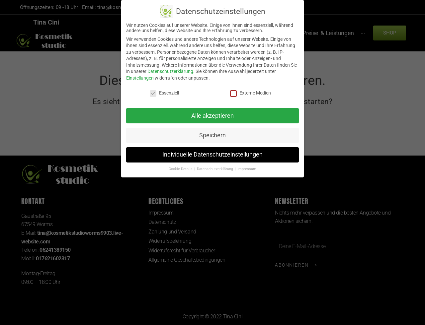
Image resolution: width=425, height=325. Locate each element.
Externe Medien (250, 93)
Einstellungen (140, 78)
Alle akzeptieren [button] (212, 115)
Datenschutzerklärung (170, 71)
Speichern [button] (212, 135)
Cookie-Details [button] (181, 169)
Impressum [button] (246, 169)
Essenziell (164, 93)
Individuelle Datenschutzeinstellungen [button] (212, 154)
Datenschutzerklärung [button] (215, 169)
